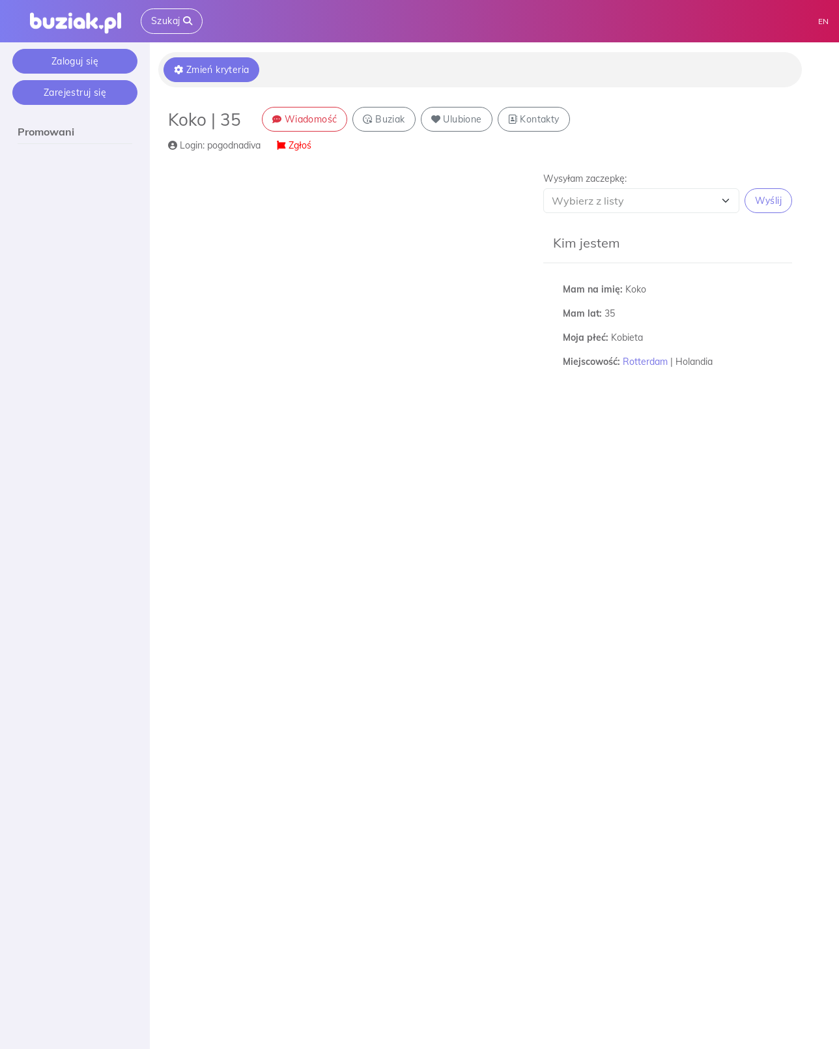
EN (823, 21)
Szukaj (171, 21)
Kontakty (534, 119)
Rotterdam (645, 361)
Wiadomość (304, 119)
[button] (667, 192)
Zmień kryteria (211, 70)
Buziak (384, 119)
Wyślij (768, 201)
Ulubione (456, 119)
